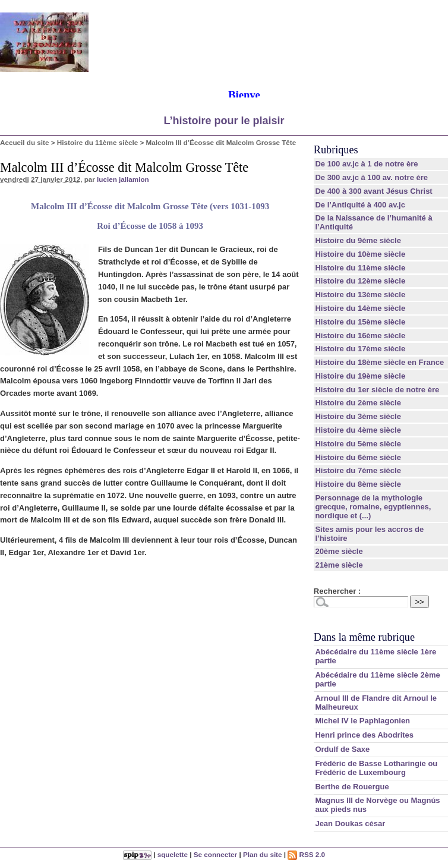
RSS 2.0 (306, 854)
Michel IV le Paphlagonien (362, 720)
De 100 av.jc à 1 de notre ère (366, 163)
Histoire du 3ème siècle (358, 416)
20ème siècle (338, 551)
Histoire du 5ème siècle (358, 443)
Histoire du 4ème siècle (358, 430)
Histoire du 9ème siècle (358, 240)
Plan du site (262, 854)
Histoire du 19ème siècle (360, 375)
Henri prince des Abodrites (364, 734)
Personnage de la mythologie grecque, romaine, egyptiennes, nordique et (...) (373, 506)
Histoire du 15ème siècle (360, 321)
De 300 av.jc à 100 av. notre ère (371, 177)
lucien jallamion (123, 179)
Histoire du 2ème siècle (358, 402)
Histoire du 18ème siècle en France (379, 362)
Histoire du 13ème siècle (360, 294)
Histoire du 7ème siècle (358, 470)
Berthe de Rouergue (352, 786)
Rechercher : (337, 591)
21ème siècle (338, 564)
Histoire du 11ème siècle (97, 142)
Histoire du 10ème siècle (360, 254)
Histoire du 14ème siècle (360, 308)
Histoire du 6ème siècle (358, 457)
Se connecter (215, 854)
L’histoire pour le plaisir (223, 121)
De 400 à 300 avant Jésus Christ (373, 191)
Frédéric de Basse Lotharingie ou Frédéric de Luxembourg (376, 768)
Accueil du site (24, 142)
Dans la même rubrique (364, 637)
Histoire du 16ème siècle (360, 335)
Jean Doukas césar (350, 823)
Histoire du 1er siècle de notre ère (377, 389)
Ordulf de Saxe (342, 749)
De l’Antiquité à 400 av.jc (360, 204)
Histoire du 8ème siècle (358, 484)
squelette (172, 854)
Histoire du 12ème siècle (360, 280)
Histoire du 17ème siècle (360, 348)
